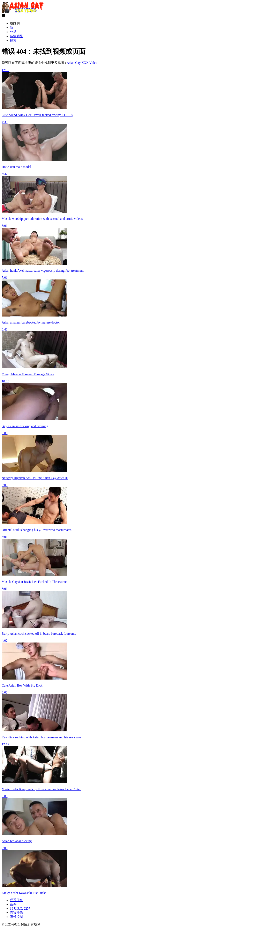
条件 (13, 904)
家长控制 (16, 916)
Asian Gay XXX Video (82, 62)
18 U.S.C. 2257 (20, 908)
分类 (13, 32)
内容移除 (16, 912)
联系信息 (16, 900)
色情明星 (16, 36)
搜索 (13, 40)
